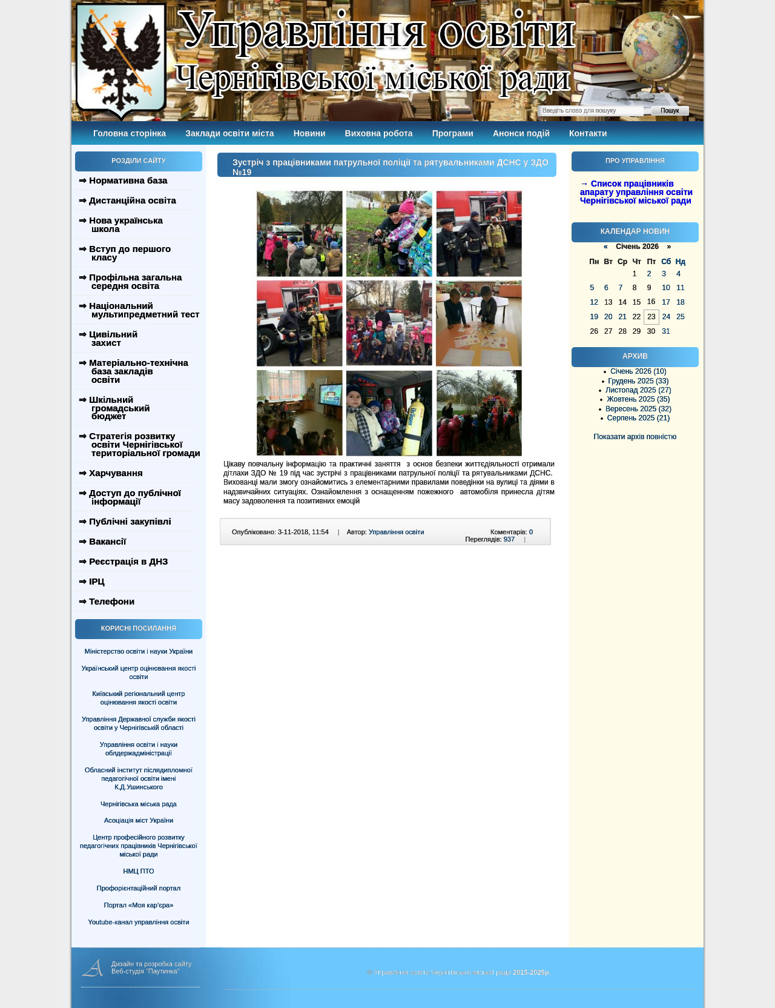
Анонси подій (521, 133)
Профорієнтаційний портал (138, 888)
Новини (310, 133)
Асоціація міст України (138, 820)
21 (622, 317)
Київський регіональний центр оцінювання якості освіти (139, 698)
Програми (452, 133)
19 (594, 317)
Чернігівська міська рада (139, 803)
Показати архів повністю (635, 437)
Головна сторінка (129, 133)
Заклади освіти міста (229, 133)
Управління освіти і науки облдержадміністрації (138, 749)
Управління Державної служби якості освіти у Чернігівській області (139, 723)
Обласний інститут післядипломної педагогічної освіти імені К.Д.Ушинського (139, 778)
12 (594, 302)
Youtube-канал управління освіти (139, 922)
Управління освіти (396, 532)
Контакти (588, 133)
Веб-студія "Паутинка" (145, 971)
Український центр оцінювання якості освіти (139, 672)
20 (608, 317)
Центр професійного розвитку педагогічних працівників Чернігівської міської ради (138, 846)
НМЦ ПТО (139, 871)
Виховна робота (379, 133)
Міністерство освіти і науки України (139, 651)
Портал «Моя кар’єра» (139, 905)
